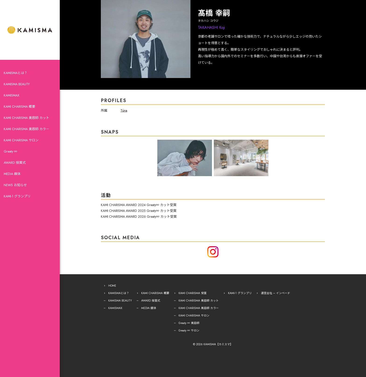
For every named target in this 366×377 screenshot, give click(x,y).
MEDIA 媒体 (12, 173)
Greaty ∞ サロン (189, 330)
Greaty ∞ (10, 151)
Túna (123, 110)
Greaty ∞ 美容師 (189, 323)
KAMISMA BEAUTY (17, 84)
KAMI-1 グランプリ (17, 196)
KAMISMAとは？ (15, 73)
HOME (112, 286)
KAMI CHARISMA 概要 (19, 106)
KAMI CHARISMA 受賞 (193, 293)
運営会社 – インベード (275, 293)
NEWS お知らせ (15, 185)
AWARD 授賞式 (15, 162)
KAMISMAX (11, 95)
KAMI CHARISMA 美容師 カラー (26, 129)
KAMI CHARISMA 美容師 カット (26, 117)
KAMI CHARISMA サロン (21, 140)
